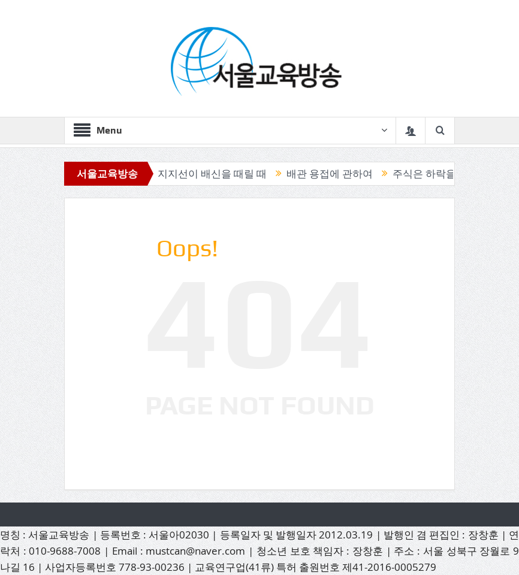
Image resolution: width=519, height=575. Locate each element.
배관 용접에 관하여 (333, 174)
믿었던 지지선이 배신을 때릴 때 (199, 174)
